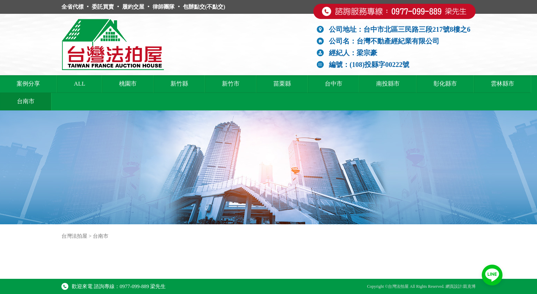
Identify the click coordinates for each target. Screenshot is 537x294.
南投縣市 (388, 83)
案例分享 (28, 83)
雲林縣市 (502, 83)
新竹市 (231, 83)
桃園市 (128, 83)
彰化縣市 (445, 83)
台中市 (333, 83)
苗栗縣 (282, 83)
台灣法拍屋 (74, 236)
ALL (79, 83)
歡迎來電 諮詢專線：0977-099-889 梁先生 (113, 286)
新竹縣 (179, 83)
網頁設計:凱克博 (461, 286)
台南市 (26, 101)
